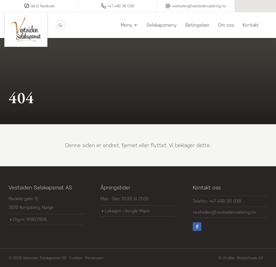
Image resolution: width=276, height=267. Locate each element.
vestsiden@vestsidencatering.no (224, 212)
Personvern (94, 258)
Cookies (76, 258)
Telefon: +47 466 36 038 (217, 201)
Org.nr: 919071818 (28, 219)
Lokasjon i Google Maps (125, 210)
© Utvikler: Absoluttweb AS (240, 258)
